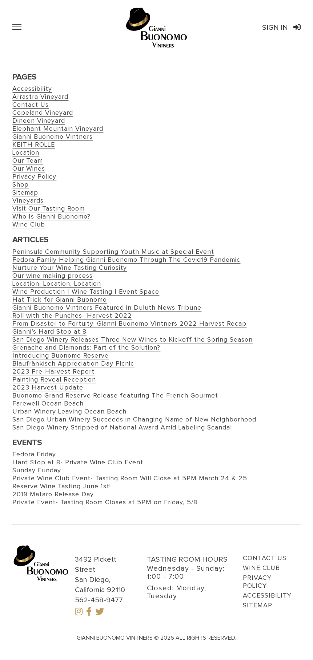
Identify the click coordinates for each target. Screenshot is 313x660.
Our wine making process (52, 276)
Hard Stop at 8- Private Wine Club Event (77, 462)
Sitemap (25, 193)
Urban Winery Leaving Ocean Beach (69, 411)
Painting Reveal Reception (54, 379)
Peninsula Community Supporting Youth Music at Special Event (113, 252)
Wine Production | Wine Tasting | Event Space (85, 292)
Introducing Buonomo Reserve (60, 356)
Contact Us (30, 105)
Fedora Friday (34, 454)
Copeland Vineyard (42, 113)
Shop (20, 185)
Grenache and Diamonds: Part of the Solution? (86, 348)
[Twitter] (99, 612)
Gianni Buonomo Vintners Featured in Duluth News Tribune (106, 308)
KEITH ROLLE (33, 145)
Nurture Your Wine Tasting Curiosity (69, 268)
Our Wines (28, 169)
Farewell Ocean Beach (48, 403)
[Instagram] (79, 612)
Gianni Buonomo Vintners (52, 137)
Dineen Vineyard (38, 121)
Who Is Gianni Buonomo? (51, 216)
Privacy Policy (34, 177)
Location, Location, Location (56, 284)
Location (25, 153)
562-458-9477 (99, 600)
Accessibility (32, 89)
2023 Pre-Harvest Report (53, 371)
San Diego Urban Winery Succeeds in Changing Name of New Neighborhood (134, 419)
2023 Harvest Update (47, 387)
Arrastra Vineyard (40, 97)
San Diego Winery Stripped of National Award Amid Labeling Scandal (122, 427)
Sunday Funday (36, 470)
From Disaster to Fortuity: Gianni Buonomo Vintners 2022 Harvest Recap (129, 324)
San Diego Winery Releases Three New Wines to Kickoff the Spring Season (132, 340)
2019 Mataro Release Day (53, 494)
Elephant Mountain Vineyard (57, 129)
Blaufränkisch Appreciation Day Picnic (73, 363)
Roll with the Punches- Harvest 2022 (72, 316)
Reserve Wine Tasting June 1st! (61, 486)
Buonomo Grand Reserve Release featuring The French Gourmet (115, 395)
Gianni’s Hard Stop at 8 (49, 332)
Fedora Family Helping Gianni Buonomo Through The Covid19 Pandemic (126, 260)
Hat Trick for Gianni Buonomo (59, 300)
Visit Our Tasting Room (48, 208)
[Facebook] (89, 612)
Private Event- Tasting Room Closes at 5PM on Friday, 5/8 (104, 502)
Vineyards (28, 200)
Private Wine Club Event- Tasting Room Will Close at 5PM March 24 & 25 (129, 478)
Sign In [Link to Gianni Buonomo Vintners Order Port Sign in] (281, 27)
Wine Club (28, 224)
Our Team (27, 161)
